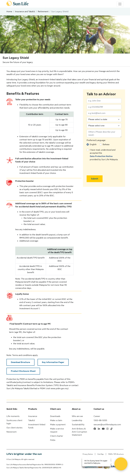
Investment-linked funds (36, 426)
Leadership (77, 420)
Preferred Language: (96, 140)
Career (97, 416)
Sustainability (78, 424)
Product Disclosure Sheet (23, 371)
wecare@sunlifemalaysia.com (107, 424)
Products (32, 409)
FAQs (52, 440)
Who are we (77, 416)
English (93, 144)
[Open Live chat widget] (120, 463)
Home (9, 11)
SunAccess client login (14, 422)
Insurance (32, 416)
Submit (94, 179)
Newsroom (11, 432)
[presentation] (106, 168)
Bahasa (106, 144)
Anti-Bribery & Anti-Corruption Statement (79, 432)
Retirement (43, 11)
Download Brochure (20, 362)
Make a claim (56, 420)
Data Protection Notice (101, 156)
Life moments (12, 416)
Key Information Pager (53, 362)
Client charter (56, 436)
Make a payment (58, 424)
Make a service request (57, 430)
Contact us (99, 409)
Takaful (31, 420)
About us (76, 409)
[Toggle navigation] (120, 4)
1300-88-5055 (100, 420)
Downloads (55, 416)
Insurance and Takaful (25, 11)
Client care (55, 409)
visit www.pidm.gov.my (57, 388)
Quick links (11, 409)
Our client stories (14, 428)
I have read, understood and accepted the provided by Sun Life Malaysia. (104, 155)
